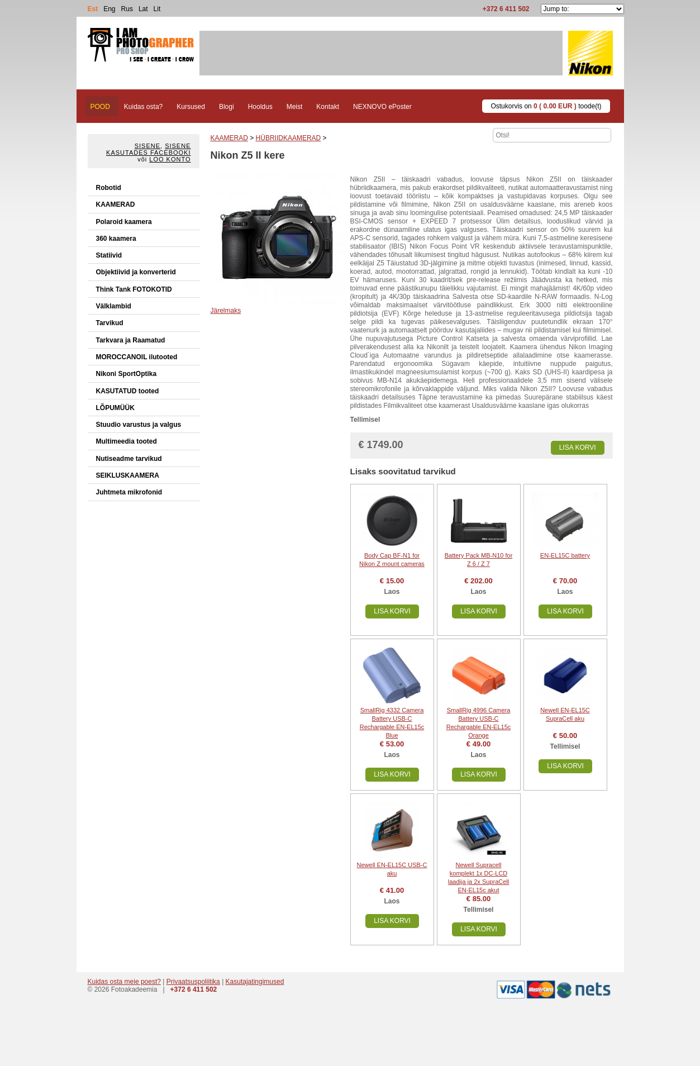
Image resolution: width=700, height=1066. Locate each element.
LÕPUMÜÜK (115, 408)
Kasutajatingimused (255, 982)
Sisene (147, 145)
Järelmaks (226, 311)
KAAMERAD (115, 204)
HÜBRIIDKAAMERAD (288, 138)
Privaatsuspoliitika (193, 982)
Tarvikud (109, 323)
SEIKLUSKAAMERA (127, 475)
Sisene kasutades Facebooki (148, 149)
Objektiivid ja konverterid (136, 272)
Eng (109, 9)
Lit (157, 9)
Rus (127, 9)
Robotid (108, 188)
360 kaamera (116, 238)
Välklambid (113, 306)
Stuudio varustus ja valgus (139, 425)
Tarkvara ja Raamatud (130, 340)
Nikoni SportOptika (126, 374)
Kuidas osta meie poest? (124, 982)
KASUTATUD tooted (127, 391)
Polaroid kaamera (124, 222)
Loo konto (170, 159)
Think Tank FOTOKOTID (134, 289)
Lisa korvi (577, 447)
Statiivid (109, 255)
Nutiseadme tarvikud (129, 459)
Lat (143, 9)
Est (93, 9)
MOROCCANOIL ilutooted (137, 357)
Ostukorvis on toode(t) (546, 106)
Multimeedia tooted (126, 441)
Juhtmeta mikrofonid (129, 492)
